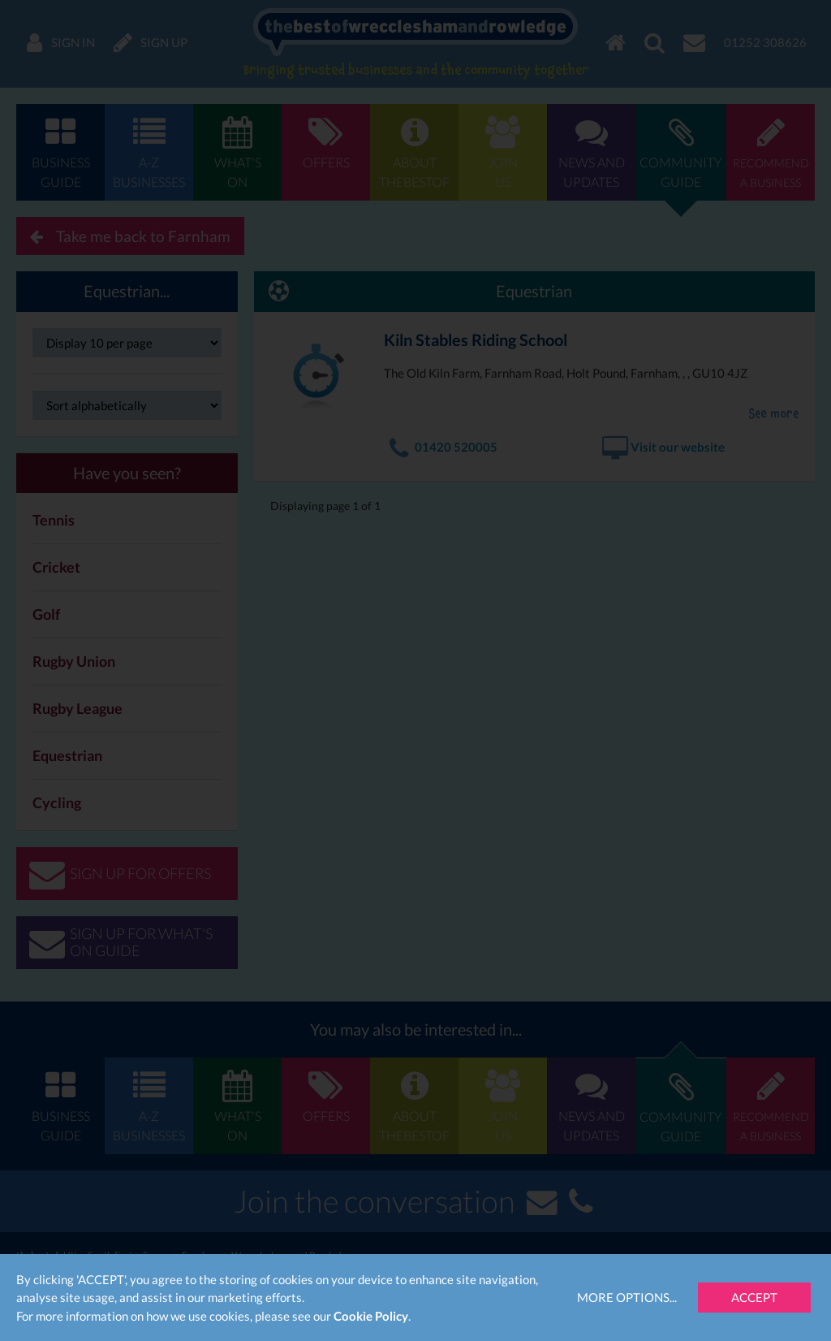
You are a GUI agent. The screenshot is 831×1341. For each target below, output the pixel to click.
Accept (754, 1297)
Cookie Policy (371, 1316)
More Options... (627, 1297)
